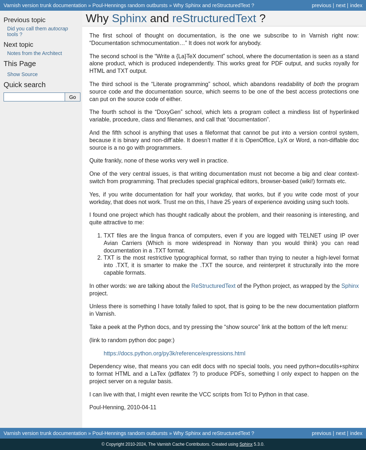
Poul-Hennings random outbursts (130, 5)
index (356, 5)
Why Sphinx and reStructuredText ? (213, 5)
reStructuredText (214, 18)
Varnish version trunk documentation (45, 5)
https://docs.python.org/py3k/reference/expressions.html (175, 353)
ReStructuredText (213, 286)
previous (321, 5)
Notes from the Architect (34, 53)
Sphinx (129, 18)
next (341, 5)
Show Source (22, 74)
